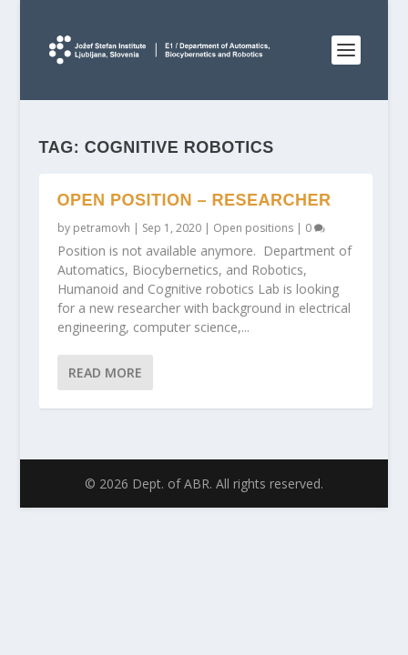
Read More (105, 372)
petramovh (101, 228)
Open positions (253, 228)
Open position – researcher (194, 200)
